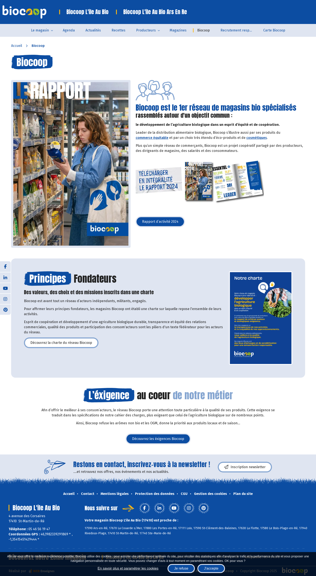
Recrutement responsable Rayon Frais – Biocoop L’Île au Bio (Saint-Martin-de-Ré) (239, 30)
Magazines (178, 30)
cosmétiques (256, 138)
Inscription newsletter (245, 467)
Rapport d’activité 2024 (163, 223)
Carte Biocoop (274, 30)
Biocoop (203, 30)
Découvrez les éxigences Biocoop (161, 440)
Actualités (93, 30)
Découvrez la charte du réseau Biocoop (64, 344)
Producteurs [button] (146, 30)
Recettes (118, 30)
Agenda (69, 30)
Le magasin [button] (40, 30)
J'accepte (211, 568)
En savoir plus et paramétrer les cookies (128, 568)
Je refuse (181, 568)
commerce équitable (152, 138)
